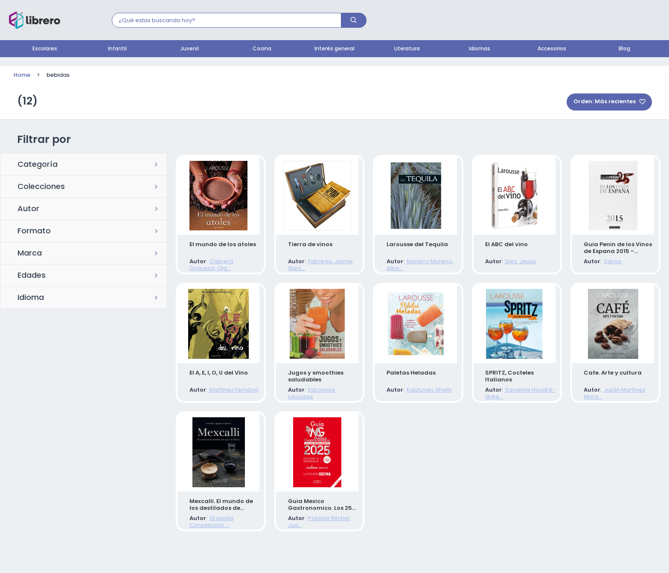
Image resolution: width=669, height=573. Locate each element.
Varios (605, 264)
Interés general (334, 49)
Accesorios (552, 49)
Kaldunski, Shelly (421, 400)
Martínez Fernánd (226, 400)
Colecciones (41, 187)
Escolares (44, 49)
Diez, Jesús (513, 264)
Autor (28, 209)
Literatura (407, 49)
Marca (29, 254)
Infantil (117, 49)
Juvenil (189, 49)
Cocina (262, 49)
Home (22, 75)
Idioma (30, 298)
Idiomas (479, 49)
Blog (624, 49)
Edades (31, 276)
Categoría (37, 165)
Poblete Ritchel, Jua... (329, 537)
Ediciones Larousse (327, 400)
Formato (34, 232)
